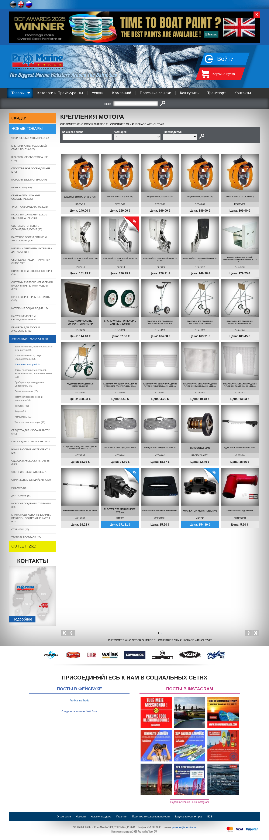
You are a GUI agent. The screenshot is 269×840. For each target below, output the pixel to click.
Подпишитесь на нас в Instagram (189, 802)
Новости (81, 816)
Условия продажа (101, 816)
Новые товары (27, 128)
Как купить (189, 93)
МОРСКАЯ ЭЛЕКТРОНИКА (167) (29, 179)
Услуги (97, 93)
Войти (225, 59)
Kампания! (121, 93)
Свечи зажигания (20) (26, 391)
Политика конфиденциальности (151, 816)
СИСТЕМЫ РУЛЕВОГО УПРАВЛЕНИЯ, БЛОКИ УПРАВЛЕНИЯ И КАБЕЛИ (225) (32, 285)
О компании (64, 816)
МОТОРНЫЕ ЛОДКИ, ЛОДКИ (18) (29, 308)
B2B (209, 816)
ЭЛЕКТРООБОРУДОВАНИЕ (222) (29, 206)
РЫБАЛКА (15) (19, 487)
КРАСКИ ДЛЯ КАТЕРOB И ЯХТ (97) (30, 441)
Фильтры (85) (22, 405)
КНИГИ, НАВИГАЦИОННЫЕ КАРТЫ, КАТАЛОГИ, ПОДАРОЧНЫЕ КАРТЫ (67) (31, 518)
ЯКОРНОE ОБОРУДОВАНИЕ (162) (30, 138)
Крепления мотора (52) (27, 364)
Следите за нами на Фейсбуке (79, 711)
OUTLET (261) (24, 546)
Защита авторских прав (189, 816)
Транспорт (216, 93)
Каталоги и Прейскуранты (60, 93)
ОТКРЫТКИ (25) (20, 529)
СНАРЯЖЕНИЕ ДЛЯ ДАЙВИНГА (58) (31, 480)
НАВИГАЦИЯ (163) (21, 187)
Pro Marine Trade (79, 700)
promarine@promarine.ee (184, 827)
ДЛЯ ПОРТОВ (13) (21, 495)
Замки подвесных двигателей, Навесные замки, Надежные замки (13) (33, 373)
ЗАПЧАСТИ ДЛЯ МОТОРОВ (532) (29, 338)
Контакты (242, 93)
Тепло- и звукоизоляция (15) (30, 422)
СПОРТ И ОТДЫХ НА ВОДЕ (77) (29, 472)
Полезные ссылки (155, 93)
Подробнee (22, 619)
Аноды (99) (21, 411)
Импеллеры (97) (23, 417)
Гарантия (121, 816)
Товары (18, 93)
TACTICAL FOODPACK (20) (26, 537)
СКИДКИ (19, 118)
